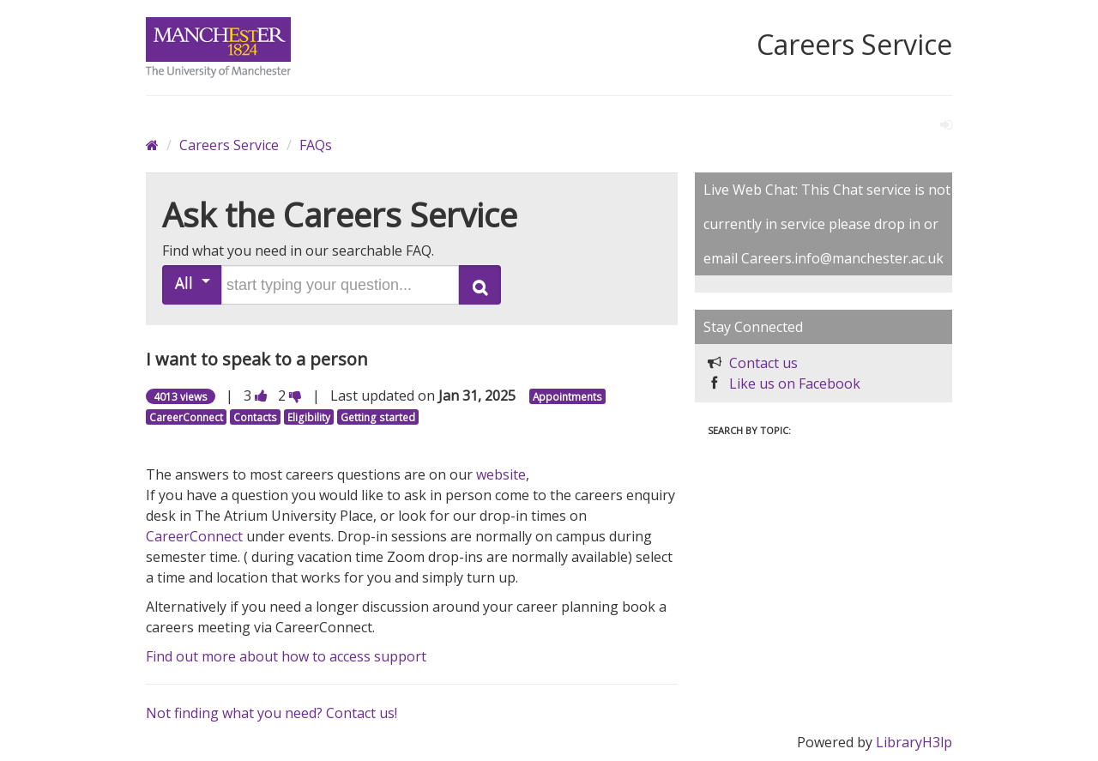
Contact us (763, 362)
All (192, 282)
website (501, 474)
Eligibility (308, 417)
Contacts (255, 417)
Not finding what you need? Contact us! (271, 713)
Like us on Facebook (794, 383)
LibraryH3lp (914, 742)
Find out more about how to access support (286, 656)
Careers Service (229, 145)
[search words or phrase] (340, 285)
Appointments (567, 396)
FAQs (315, 145)
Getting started (378, 417)
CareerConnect (186, 417)
